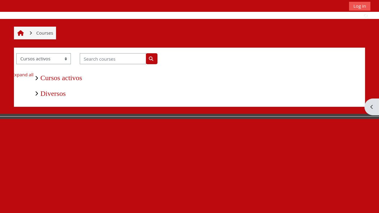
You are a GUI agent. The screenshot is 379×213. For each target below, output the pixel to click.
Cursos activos (61, 78)
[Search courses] (113, 58)
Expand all (23, 75)
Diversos (53, 93)
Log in (359, 6)
